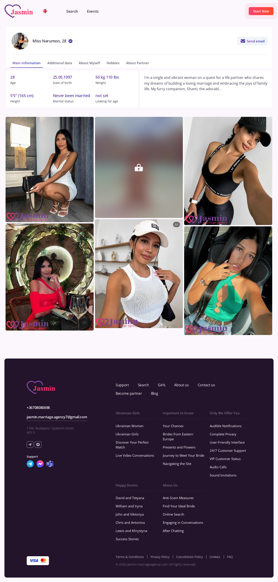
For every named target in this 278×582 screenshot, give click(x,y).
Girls (161, 385)
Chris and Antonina (130, 522)
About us (181, 385)
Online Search (173, 514)
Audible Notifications (226, 426)
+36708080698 (38, 407)
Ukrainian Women (129, 426)
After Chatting (173, 530)
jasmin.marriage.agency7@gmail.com (57, 417)
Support (122, 385)
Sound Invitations (223, 475)
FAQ (230, 557)
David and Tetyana (130, 498)
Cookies (215, 557)
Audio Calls (218, 467)
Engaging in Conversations (183, 522)
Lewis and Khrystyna (131, 530)
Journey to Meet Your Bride (183, 455)
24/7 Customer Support (228, 450)
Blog (154, 393)
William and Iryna (129, 506)
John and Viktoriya (130, 514)
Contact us (206, 385)
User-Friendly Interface (227, 442)
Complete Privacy (223, 434)
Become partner (129, 393)
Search (143, 385)
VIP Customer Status (225, 458)
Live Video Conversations (135, 455)
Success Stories (127, 539)
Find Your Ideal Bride (179, 506)
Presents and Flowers (179, 447)
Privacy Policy (160, 557)
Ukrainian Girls (127, 434)
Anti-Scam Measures (178, 498)
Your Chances (173, 426)
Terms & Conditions (130, 557)
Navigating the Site (177, 463)
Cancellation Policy (189, 557)
